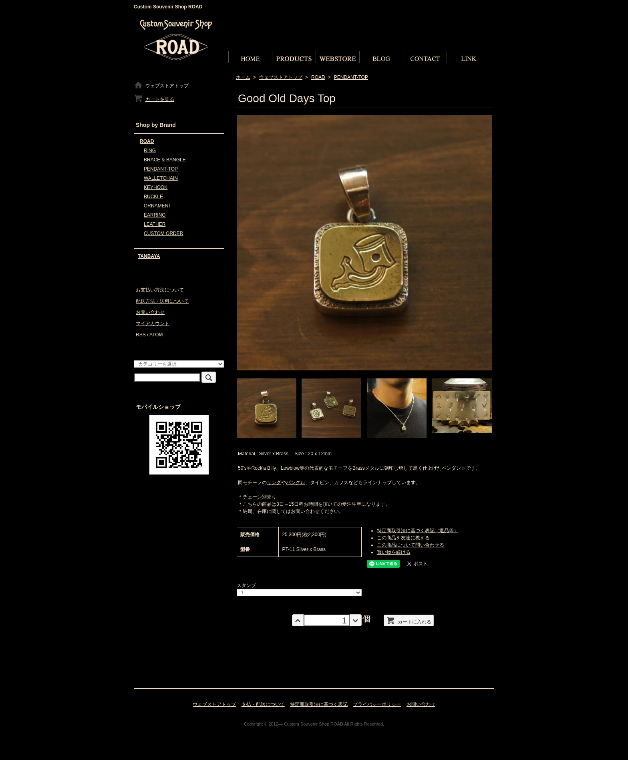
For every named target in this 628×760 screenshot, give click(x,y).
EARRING (155, 215)
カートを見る (154, 99)
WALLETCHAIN (161, 178)
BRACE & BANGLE (165, 160)
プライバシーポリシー (377, 704)
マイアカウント (152, 323)
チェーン (252, 497)
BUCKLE (153, 196)
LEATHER (154, 224)
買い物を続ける (394, 552)
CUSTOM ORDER (163, 233)
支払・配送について (263, 704)
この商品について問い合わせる (410, 545)
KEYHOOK (155, 187)
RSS (141, 335)
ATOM (156, 335)
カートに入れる (408, 620)
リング (274, 482)
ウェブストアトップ (280, 77)
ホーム (243, 77)
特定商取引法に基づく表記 (319, 704)
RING (150, 150)
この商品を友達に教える (403, 538)
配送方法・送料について (162, 301)
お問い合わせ (150, 312)
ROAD (318, 77)
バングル (295, 482)
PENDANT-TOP (351, 77)
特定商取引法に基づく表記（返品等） (418, 530)
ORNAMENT (157, 206)
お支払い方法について (160, 290)
